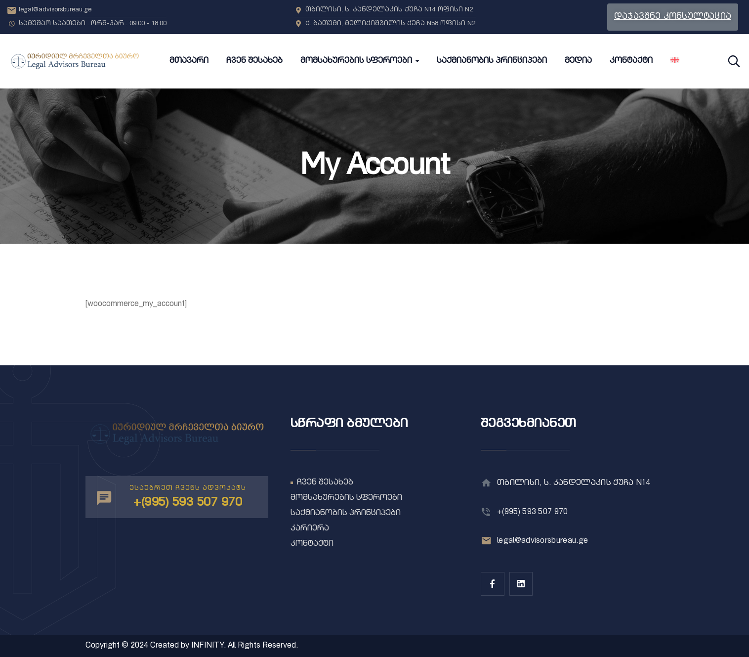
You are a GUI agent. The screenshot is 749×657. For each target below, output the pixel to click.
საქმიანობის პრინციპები (346, 514)
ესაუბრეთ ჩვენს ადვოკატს (187, 488)
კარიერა (310, 529)
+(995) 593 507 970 (532, 513)
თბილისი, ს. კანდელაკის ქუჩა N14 (573, 483)
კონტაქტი (312, 544)
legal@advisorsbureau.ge (542, 541)
